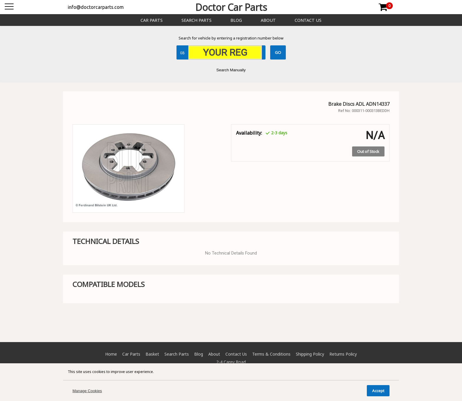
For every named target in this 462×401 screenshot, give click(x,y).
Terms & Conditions (271, 354)
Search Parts (197, 20)
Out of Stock (368, 151)
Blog (236, 20)
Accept (378, 390)
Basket (152, 354)
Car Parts (152, 20)
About (268, 20)
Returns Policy (343, 354)
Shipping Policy (310, 354)
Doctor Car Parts (231, 7)
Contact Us (308, 20)
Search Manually (230, 70)
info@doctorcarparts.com (96, 7)
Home (111, 354)
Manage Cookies (87, 391)
